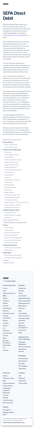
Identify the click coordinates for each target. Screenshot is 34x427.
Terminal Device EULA (11, 200)
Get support (7, 410)
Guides (5, 376)
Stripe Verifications (10, 187)
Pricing (5, 288)
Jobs (19, 376)
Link (4, 328)
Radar (5, 338)
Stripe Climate (8, 157)
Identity (5, 320)
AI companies (22, 313)
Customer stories (8, 378)
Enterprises (22, 288)
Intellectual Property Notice (13, 248)
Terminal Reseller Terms (12, 197)
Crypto (20, 293)
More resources (8, 403)
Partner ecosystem (24, 347)
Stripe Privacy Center (11, 243)
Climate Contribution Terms (13, 160)
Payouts (5, 335)
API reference (22, 361)
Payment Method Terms (11, 220)
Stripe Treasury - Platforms (12, 205)
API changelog (22, 366)
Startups (21, 291)
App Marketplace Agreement (13, 258)
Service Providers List (11, 235)
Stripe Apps (22, 368)
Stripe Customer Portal (11, 165)
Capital (5, 298)
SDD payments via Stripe (13, 35)
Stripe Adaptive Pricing (11, 155)
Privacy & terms (8, 386)
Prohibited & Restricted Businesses (15, 222)
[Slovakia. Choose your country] (9, 281)
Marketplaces (22, 306)
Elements (6, 311)
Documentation (23, 358)
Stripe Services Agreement (12, 140)
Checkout (6, 301)
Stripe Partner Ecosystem (12, 180)
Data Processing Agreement (13, 237)
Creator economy (24, 316)
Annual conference (9, 383)
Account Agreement (10, 147)
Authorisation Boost (9, 293)
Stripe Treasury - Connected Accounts (16, 202)
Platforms (21, 308)
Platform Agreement (10, 145)
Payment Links (7, 333)
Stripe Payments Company (12, 215)
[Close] (30, 418)
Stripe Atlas (8, 152)
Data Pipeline (7, 308)
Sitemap (5, 397)
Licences (6, 260)
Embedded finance (24, 298)
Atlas (4, 291)
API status (21, 363)
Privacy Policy (8, 227)
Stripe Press (22, 381)
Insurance (21, 323)
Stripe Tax (7, 177)
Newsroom (21, 378)
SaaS (20, 311)
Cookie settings (8, 400)
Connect (5, 306)
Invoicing (5, 323)
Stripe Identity (8, 172)
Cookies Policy (9, 230)
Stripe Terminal (9, 192)
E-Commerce (22, 296)
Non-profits (22, 330)
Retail (20, 333)
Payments (6, 330)
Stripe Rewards (9, 185)
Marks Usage (8, 250)
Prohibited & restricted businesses (7, 390)
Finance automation (24, 301)
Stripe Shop (8, 190)
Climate (5, 303)
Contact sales (22, 383)
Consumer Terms (8, 263)
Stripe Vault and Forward (12, 207)
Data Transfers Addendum (12, 240)
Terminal (5, 350)
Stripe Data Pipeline (10, 167)
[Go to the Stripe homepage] (5, 278)
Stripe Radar (8, 182)
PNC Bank (7, 217)
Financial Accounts (9, 313)
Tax (4, 348)
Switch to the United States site (14, 422)
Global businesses (24, 303)
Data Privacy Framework (11, 232)
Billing (4, 296)
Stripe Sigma (7, 345)
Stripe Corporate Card (11, 162)
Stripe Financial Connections (13, 170)
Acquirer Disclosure (10, 212)
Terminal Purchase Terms (12, 195)
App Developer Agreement (12, 255)
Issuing (5, 325)
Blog (4, 381)
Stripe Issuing (8, 175)
